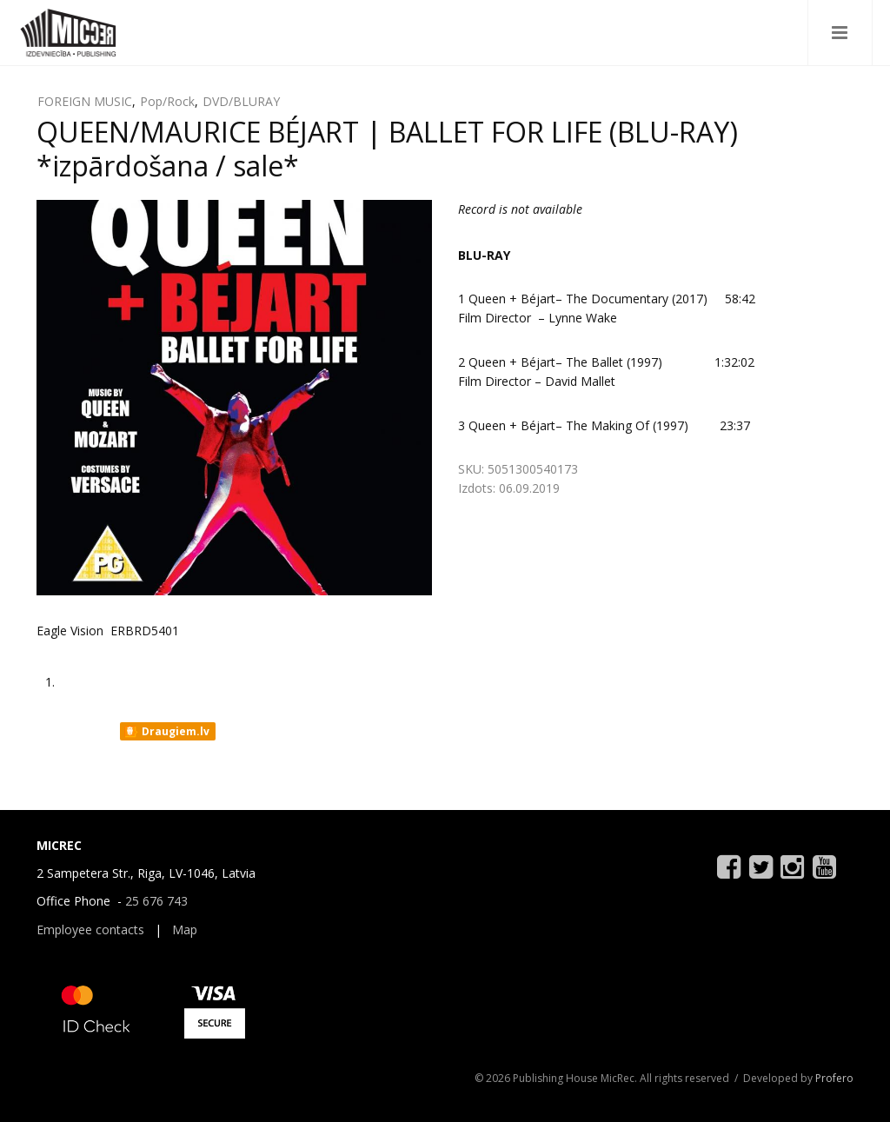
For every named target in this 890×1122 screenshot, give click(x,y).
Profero (834, 1078)
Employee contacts (90, 929)
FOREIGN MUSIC (84, 101)
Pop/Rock (167, 101)
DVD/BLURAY (241, 101)
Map (184, 929)
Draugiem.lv (166, 732)
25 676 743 (156, 901)
